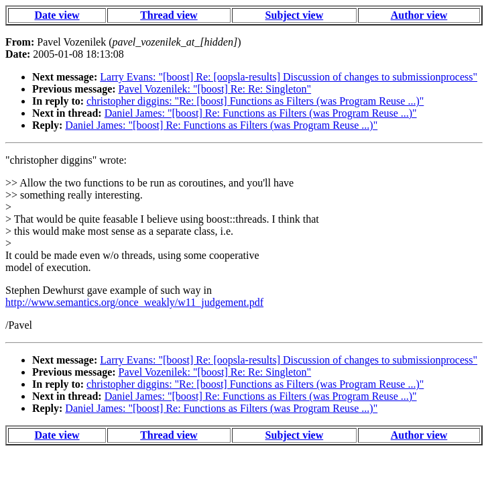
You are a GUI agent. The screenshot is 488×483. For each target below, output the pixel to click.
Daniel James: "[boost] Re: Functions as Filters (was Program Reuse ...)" (261, 113)
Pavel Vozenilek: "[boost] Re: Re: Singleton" (215, 89)
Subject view (294, 15)
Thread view (168, 15)
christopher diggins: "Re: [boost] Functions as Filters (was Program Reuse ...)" (255, 101)
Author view (419, 15)
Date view (56, 15)
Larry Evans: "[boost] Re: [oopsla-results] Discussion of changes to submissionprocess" (288, 77)
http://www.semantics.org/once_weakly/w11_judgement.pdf (134, 302)
